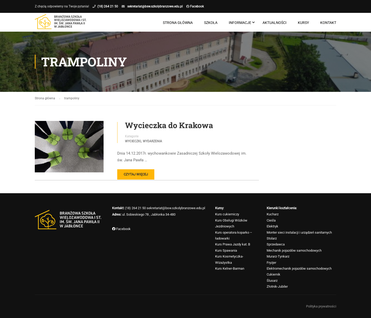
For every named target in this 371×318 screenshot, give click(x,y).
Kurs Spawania (226, 250)
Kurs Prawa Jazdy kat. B (232, 244)
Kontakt (328, 23)
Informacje (240, 23)
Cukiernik (273, 274)
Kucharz (273, 214)
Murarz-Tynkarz (278, 256)
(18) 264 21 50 (107, 6)
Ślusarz (272, 280)
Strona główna (178, 23)
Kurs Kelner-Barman (229, 268)
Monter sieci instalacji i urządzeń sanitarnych (299, 232)
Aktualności (274, 23)
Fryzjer (271, 262)
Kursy (303, 23)
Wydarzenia (152, 141)
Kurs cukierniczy (227, 214)
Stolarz (272, 238)
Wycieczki (133, 141)
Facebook (196, 6)
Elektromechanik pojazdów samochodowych (299, 268)
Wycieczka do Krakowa (169, 125)
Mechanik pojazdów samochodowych (294, 250)
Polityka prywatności (321, 306)
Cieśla (271, 220)
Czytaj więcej (136, 174)
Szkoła (210, 23)
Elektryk (272, 226)
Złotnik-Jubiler (277, 286)
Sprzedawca (276, 244)
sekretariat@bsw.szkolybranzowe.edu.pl (155, 6)
